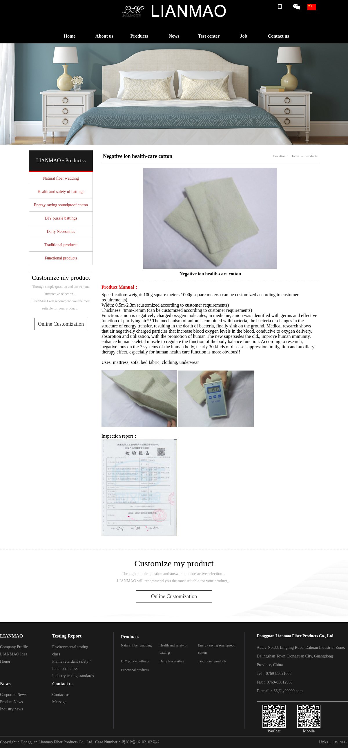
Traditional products (60, 245)
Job (243, 36)
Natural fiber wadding (61, 178)
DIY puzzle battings (61, 218)
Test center (209, 36)
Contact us (278, 36)
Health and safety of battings (61, 191)
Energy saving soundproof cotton (61, 205)
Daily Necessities (61, 231)
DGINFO (340, 742)
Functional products (61, 258)
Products (139, 36)
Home (70, 36)
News (174, 36)
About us (104, 36)
